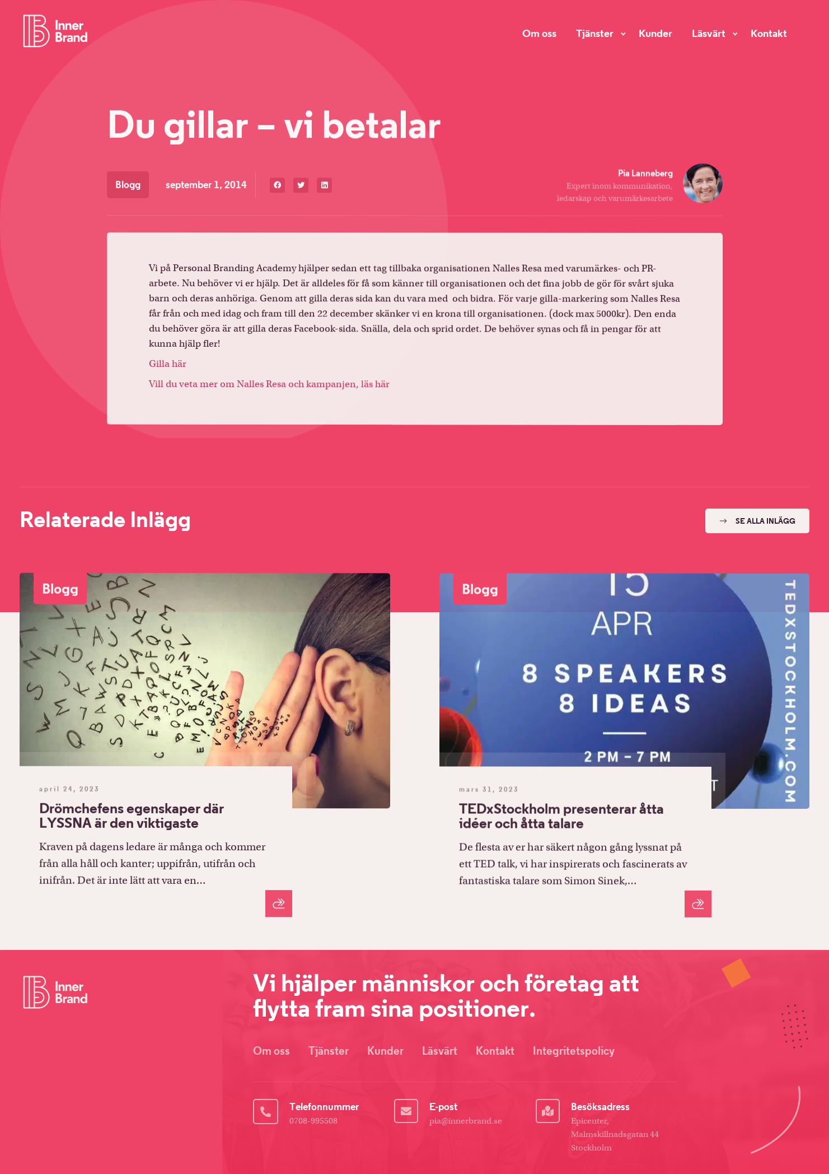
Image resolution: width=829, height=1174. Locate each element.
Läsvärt (708, 32)
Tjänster (594, 32)
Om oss (539, 32)
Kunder (655, 32)
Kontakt (769, 32)
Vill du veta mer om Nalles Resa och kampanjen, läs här (269, 387)
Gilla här (167, 366)
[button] (277, 187)
